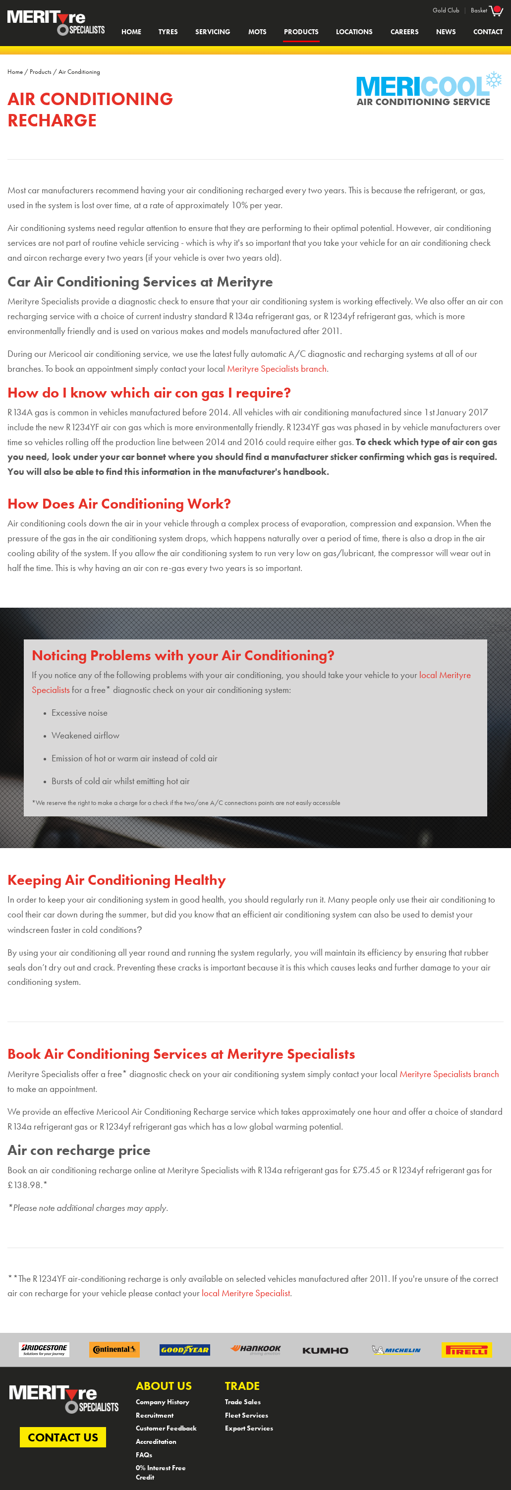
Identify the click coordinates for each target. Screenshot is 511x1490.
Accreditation (156, 1441)
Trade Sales (243, 1401)
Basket (487, 9)
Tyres (168, 31)
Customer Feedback (166, 1428)
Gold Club (446, 10)
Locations (354, 31)
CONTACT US (63, 1437)
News (446, 31)
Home (131, 31)
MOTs (257, 31)
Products (301, 31)
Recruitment (154, 1415)
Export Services (249, 1428)
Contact (488, 31)
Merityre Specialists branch (277, 369)
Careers (405, 31)
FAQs (144, 1454)
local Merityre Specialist (246, 1293)
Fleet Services (246, 1415)
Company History (162, 1401)
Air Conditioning (79, 71)
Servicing (212, 31)
